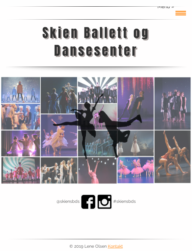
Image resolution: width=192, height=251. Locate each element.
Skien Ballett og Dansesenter (96, 42)
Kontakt (115, 246)
